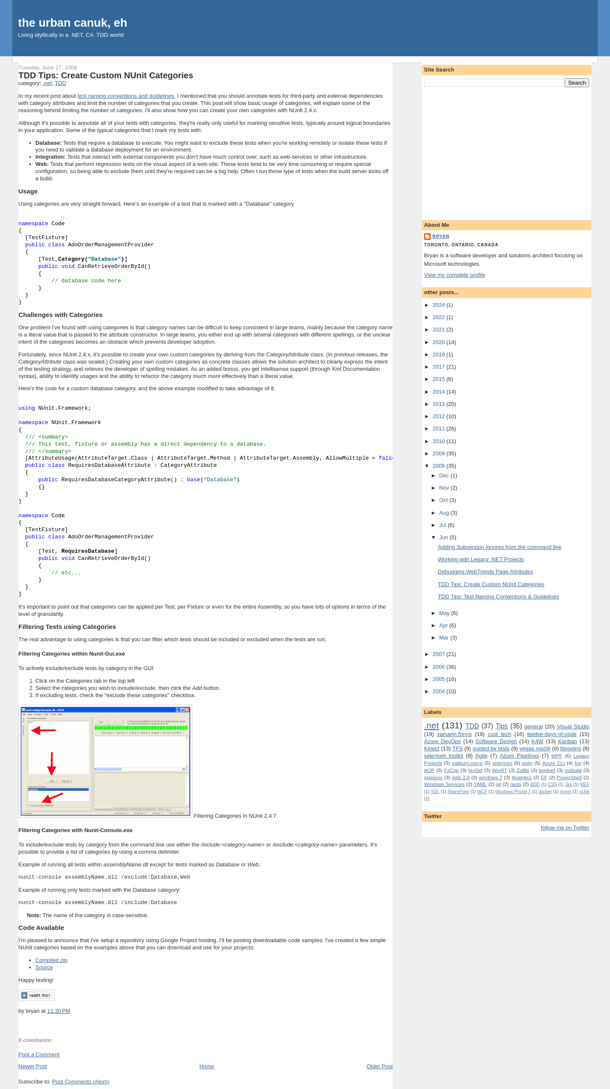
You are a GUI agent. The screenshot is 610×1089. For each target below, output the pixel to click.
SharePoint (458, 791)
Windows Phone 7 (513, 791)
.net (47, 83)
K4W (537, 741)
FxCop (451, 770)
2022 (439, 317)
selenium (502, 763)
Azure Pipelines (519, 756)
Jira (568, 784)
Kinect (431, 748)
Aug (445, 513)
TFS (457, 748)
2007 (439, 654)
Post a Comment (39, 1054)
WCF (482, 791)
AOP (429, 770)
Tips (502, 726)
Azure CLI (553, 763)
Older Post (380, 1066)
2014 (439, 392)
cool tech (499, 734)
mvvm (565, 791)
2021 (439, 329)
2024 (439, 305)
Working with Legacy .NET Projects (481, 559)
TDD (60, 83)
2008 (439, 466)
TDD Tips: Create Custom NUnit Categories (106, 75)
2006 (439, 667)
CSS (552, 784)
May (445, 613)
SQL (435, 791)
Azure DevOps (442, 741)
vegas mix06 (534, 748)
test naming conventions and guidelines (126, 96)
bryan (441, 236)
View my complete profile (454, 275)
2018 (439, 354)
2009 (439, 453)
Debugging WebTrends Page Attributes (485, 571)
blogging (570, 748)
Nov (445, 488)
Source (44, 967)
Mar (444, 637)
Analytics (522, 777)
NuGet (475, 770)
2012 (439, 416)
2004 (439, 691)
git (498, 784)
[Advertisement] (506, 152)
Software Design (496, 741)
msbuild (573, 770)
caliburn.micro (467, 763)
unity (527, 763)
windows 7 (490, 777)
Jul (443, 525)
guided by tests (491, 748)
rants (515, 784)
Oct (444, 500)
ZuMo (523, 770)
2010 (439, 441)
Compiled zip (51, 960)
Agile (481, 756)
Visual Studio (573, 726)
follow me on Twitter (565, 827)
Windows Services (444, 784)
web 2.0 (461, 777)
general (533, 726)
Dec (445, 475)
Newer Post (33, 1066)
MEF (585, 784)
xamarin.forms (454, 734)
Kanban (567, 741)
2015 (439, 379)
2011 (439, 428)
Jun (444, 537)
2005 (439, 679)
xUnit (585, 791)
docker (545, 791)
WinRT (499, 770)
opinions (433, 777)
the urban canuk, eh (73, 22)
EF (544, 777)
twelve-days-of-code (552, 734)
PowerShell (569, 777)
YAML (480, 784)
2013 (439, 404)
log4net (547, 770)
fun (577, 763)
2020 (439, 342)
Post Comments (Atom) (80, 1081)
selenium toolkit (443, 756)
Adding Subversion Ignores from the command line (500, 547)
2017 (439, 367)
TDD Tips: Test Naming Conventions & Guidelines (499, 596)
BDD (535, 784)
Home (207, 1066)
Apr (444, 625)
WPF (556, 755)
